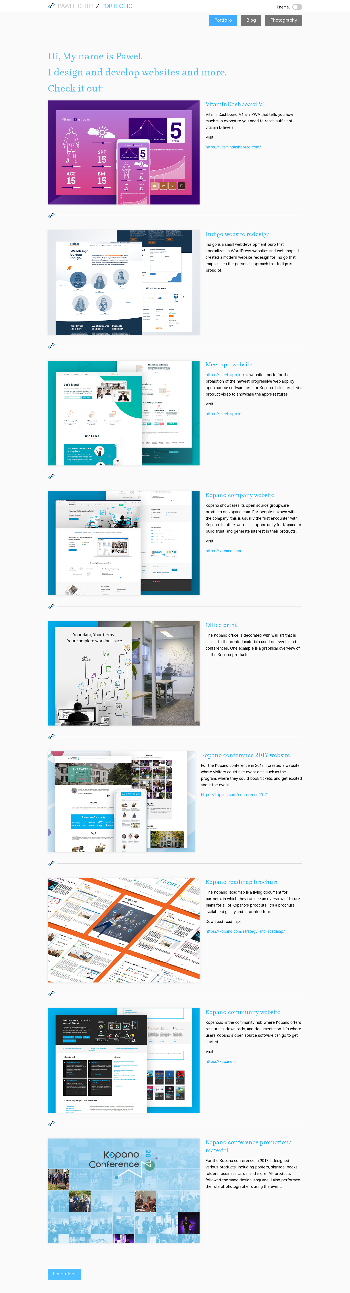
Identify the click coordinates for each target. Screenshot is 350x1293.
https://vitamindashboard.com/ (233, 147)
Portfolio (117, 6)
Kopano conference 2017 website (245, 756)
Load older (64, 1274)
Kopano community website (243, 1012)
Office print (221, 625)
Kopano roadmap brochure (242, 882)
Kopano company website (240, 495)
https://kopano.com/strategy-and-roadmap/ (245, 932)
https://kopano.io (221, 1062)
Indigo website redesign (238, 235)
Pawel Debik (76, 7)
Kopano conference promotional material (250, 1147)
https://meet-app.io (223, 375)
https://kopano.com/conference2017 (234, 795)
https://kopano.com (223, 551)
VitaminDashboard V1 (235, 104)
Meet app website (229, 365)
